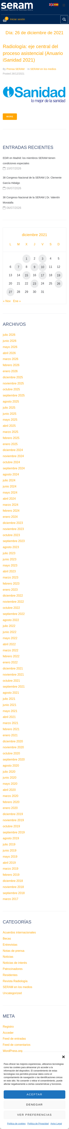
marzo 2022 (10, 650)
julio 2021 (9, 698)
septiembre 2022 (14, 613)
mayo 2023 (10, 565)
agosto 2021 (11, 692)
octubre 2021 (11, 680)
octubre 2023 (11, 535)
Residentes (10, 975)
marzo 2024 (10, 504)
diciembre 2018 (13, 880)
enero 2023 (10, 589)
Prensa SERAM (15, 69)
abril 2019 (9, 862)
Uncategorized (12, 993)
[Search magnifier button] (64, 19)
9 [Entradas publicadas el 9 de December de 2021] (34, 267)
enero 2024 (10, 516)
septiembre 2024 (14, 468)
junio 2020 (9, 777)
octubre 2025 (11, 389)
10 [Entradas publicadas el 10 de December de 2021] (42, 267)
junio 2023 (9, 559)
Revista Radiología (15, 981)
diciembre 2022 (13, 595)
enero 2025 (10, 444)
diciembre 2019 (13, 814)
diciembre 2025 (13, 377)
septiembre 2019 (14, 832)
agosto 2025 (11, 401)
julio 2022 (9, 625)
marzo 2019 (10, 868)
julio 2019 (9, 844)
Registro (8, 1026)
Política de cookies (16, 1123)
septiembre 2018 (14, 893)
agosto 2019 (11, 838)
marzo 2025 (10, 431)
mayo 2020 (10, 783)
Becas (7, 938)
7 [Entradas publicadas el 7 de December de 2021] (18, 267)
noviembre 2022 (13, 601)
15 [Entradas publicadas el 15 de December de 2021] (26, 275)
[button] (63, 1057)
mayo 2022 (10, 638)
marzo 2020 (10, 795)
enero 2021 (10, 735)
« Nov (7, 301)
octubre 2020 (11, 753)
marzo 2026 (10, 359)
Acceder (8, 1032)
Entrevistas (10, 944)
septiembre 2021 (14, 686)
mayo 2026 (10, 347)
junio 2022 (9, 632)
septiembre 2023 (14, 541)
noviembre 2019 (13, 820)
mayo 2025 (10, 419)
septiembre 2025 (14, 395)
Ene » (17, 301)
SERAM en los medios (43, 69)
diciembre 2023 (13, 522)
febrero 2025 (11, 438)
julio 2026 (9, 334)
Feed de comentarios (16, 1044)
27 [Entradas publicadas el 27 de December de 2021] (10, 292)
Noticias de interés (15, 962)
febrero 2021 (11, 729)
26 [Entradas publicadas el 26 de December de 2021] (58, 283)
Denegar (34, 1104)
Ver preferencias (35, 1114)
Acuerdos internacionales (19, 932)
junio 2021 (9, 704)
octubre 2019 (11, 826)
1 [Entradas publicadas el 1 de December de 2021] (26, 258)
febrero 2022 (11, 656)
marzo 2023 (10, 577)
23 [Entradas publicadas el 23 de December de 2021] (34, 283)
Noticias (8, 956)
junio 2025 (9, 413)
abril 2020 (9, 789)
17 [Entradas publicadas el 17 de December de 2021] (42, 275)
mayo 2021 (10, 711)
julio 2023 (9, 553)
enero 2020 (10, 808)
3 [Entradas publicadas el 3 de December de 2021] (42, 258)
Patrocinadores (13, 968)
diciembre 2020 (13, 741)
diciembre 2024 (13, 450)
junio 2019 (9, 850)
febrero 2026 (11, 365)
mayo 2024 (10, 492)
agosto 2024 (11, 474)
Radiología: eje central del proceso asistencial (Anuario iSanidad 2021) (33, 53)
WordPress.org (12, 1050)
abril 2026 (9, 353)
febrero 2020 (11, 802)
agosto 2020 (11, 765)
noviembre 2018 (13, 887)
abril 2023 (9, 571)
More (9, 116)
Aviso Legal (56, 1123)
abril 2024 (9, 498)
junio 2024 (9, 486)
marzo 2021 (10, 723)
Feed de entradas (14, 1038)
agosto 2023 (11, 547)
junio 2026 (9, 340)
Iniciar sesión (17, 19)
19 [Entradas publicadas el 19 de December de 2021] (58, 275)
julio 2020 (9, 771)
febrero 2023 (11, 583)
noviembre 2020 (13, 747)
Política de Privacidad (38, 1123)
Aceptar (34, 1094)
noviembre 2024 (13, 456)
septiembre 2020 (14, 759)
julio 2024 (9, 480)
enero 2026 (10, 371)
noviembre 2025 (13, 383)
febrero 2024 (11, 510)
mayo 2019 (10, 856)
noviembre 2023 (13, 529)
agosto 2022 (11, 620)
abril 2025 (9, 425)
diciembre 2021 (13, 668)
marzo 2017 (10, 899)
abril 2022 (9, 644)
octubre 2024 (11, 462)
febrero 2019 (11, 874)
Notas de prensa (13, 950)
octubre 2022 (11, 607)
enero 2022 (10, 662)
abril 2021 (9, 717)
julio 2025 (9, 407)
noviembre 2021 (13, 674)
